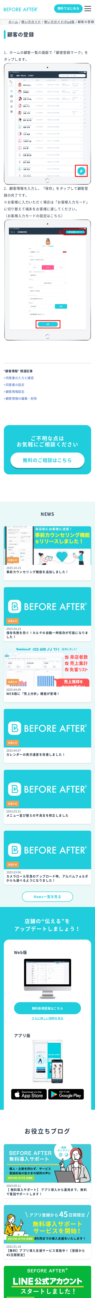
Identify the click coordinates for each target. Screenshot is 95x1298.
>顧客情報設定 (14, 391)
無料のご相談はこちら (47, 460)
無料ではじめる (68, 8)
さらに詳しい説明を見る (47, 1018)
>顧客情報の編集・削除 (20, 398)
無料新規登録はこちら (47, 1008)
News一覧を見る (47, 896)
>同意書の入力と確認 (19, 377)
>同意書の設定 (14, 384)
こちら (55, 216)
